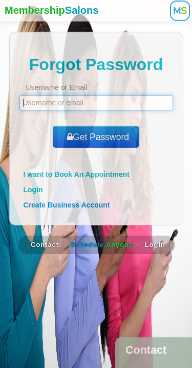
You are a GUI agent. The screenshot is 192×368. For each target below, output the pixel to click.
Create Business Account (67, 205)
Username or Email (57, 87)
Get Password (96, 137)
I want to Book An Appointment (77, 174)
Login (33, 190)
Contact (45, 244)
